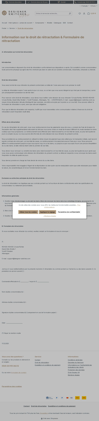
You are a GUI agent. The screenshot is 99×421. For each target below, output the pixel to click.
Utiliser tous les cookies (28, 212)
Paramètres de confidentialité (69, 212)
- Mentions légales (49, 216)
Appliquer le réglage (47, 212)
